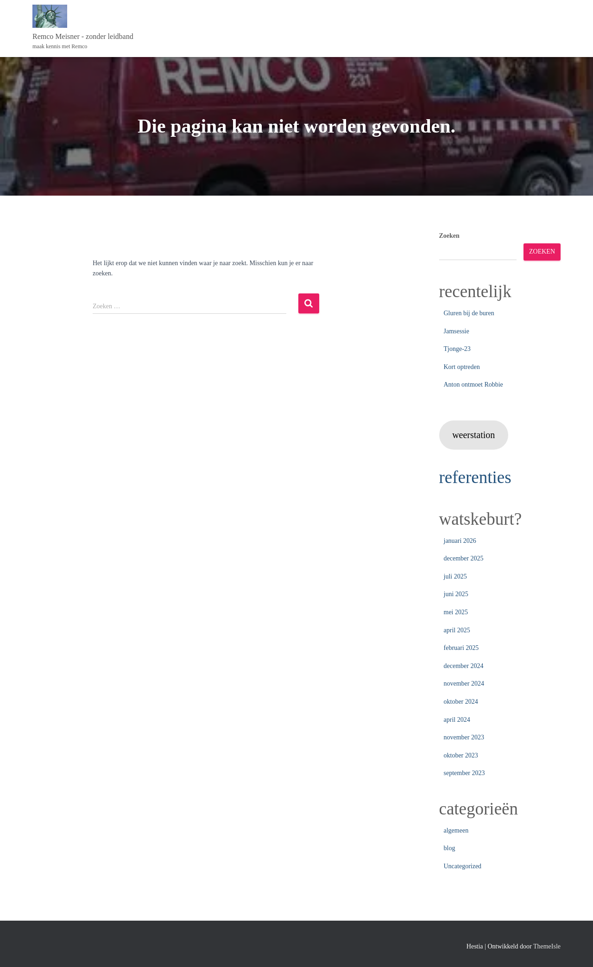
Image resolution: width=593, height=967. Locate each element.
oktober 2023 (461, 755)
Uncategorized (463, 866)
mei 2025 (456, 612)
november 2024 (464, 683)
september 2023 (464, 773)
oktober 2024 (461, 701)
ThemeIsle (547, 946)
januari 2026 (460, 540)
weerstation (473, 435)
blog (449, 848)
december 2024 (464, 665)
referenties (475, 477)
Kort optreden (462, 366)
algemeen (456, 830)
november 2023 (464, 737)
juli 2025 (455, 576)
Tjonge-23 (457, 348)
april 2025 (457, 630)
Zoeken (449, 235)
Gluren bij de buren (469, 313)
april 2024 (457, 719)
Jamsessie (456, 331)
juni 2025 (456, 594)
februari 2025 (461, 647)
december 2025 (464, 558)
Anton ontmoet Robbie (473, 384)
